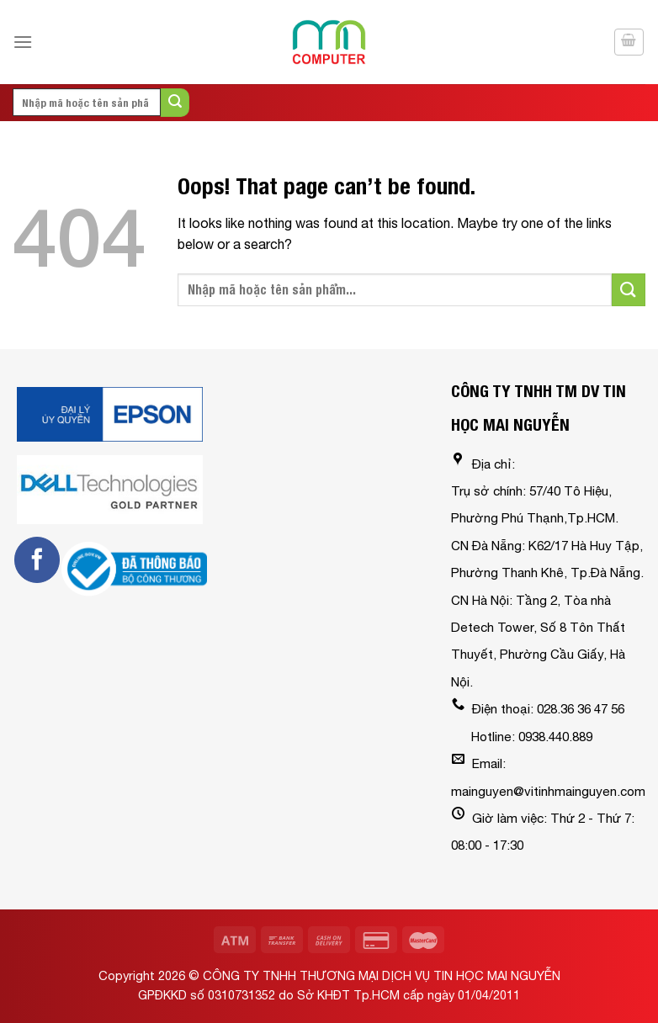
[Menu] (23, 41)
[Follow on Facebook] (37, 559)
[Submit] (175, 102)
